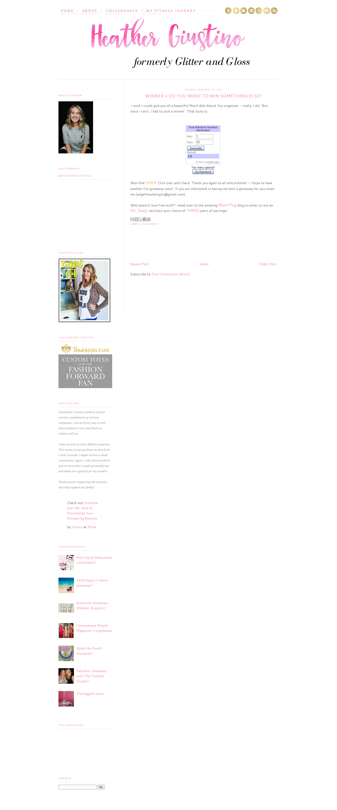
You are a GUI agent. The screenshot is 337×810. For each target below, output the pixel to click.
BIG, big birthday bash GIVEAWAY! (94, 560)
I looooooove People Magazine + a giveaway (94, 628)
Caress (77, 526)
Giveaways (150, 224)
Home (204, 263)
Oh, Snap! (139, 210)
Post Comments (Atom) (171, 274)
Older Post (267, 263)
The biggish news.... (91, 693)
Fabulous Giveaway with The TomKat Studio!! (91, 675)
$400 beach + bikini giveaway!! (92, 583)
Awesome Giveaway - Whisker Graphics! (93, 605)
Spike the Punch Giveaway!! (89, 651)
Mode (92, 526)
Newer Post (139, 263)
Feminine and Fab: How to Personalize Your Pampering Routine (82, 510)
